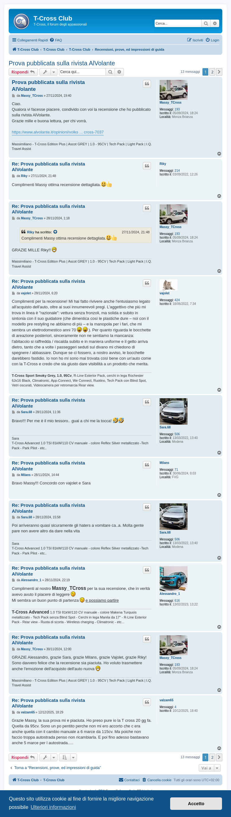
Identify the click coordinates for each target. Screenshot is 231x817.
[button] (219, 72)
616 (177, 600)
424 (177, 300)
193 (177, 109)
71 (176, 469)
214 (177, 170)
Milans (164, 463)
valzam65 (166, 700)
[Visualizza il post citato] (55, 232)
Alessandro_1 (170, 593)
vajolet (165, 293)
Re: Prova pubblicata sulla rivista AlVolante (48, 166)
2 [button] (212, 72)
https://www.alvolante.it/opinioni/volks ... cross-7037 (58, 132)
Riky (163, 164)
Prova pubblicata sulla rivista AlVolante (62, 63)
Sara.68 (165, 427)
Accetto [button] (196, 803)
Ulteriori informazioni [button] (53, 807)
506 (177, 434)
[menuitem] (55, 40)
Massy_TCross (171, 102)
